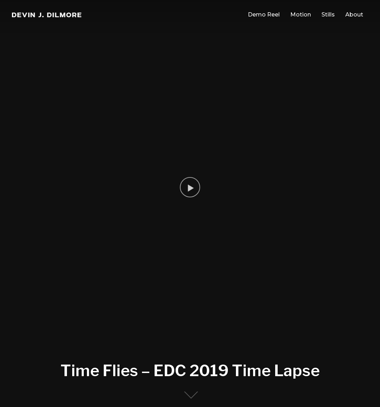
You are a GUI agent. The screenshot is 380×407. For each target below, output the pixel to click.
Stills (328, 14)
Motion (300, 14)
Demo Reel (264, 14)
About (354, 14)
